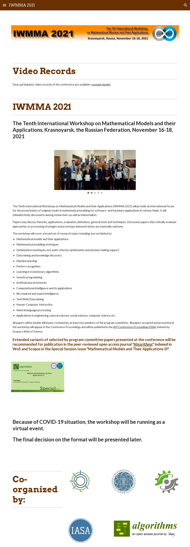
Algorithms (143, 344)
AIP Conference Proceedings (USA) (134, 327)
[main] (95, 74)
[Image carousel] (95, 172)
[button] (4, 5)
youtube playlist (101, 84)
